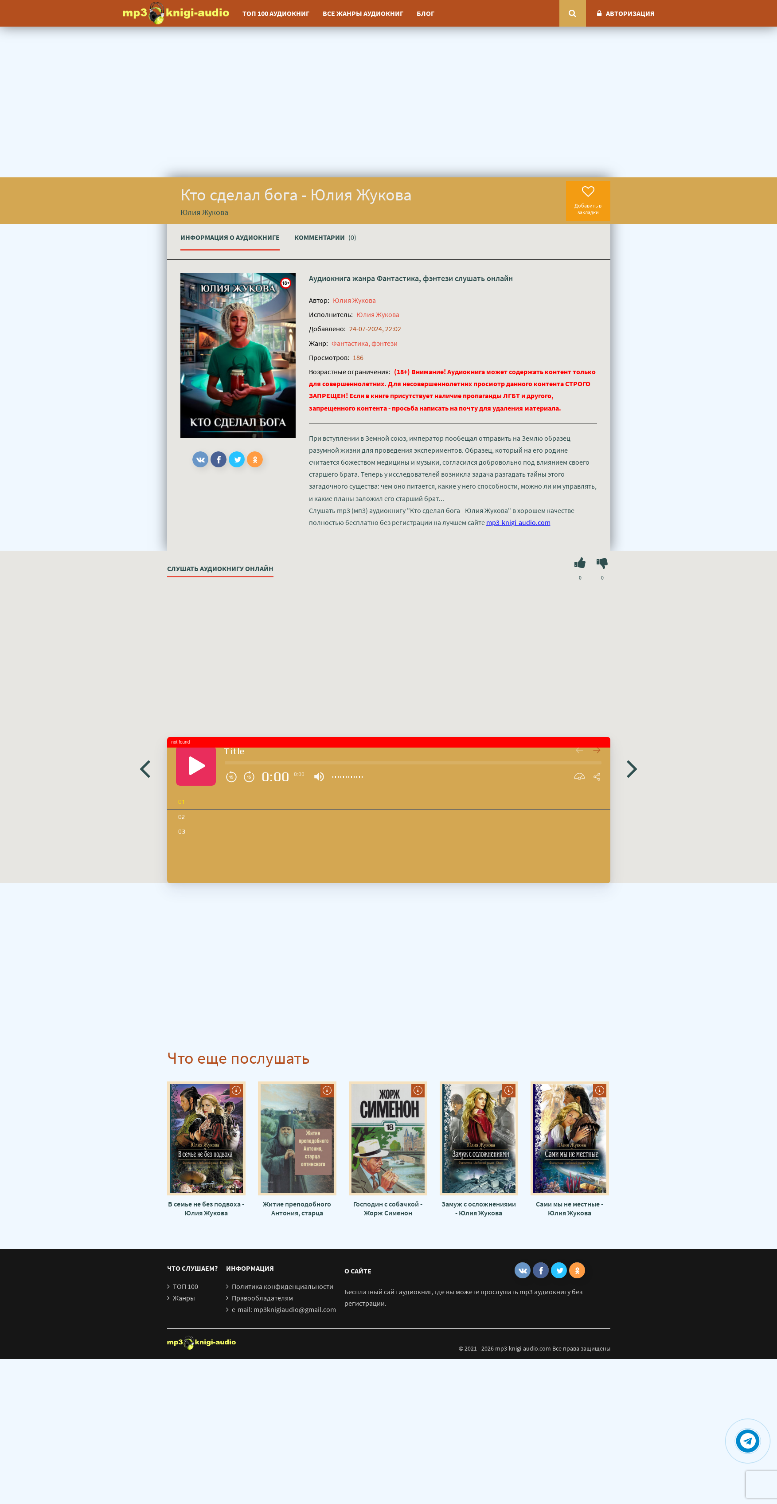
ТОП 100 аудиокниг (275, 13)
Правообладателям (262, 1297)
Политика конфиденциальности (282, 1286)
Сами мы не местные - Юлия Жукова (569, 1208)
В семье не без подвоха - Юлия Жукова (206, 1208)
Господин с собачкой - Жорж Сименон (387, 1208)
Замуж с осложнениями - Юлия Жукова (478, 1208)
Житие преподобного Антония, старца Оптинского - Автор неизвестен (297, 1208)
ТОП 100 (185, 1286)
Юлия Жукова (354, 300)
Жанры (184, 1297)
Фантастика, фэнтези (415, 278)
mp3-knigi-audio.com (518, 522)
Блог (425, 13)
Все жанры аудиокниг (363, 13)
